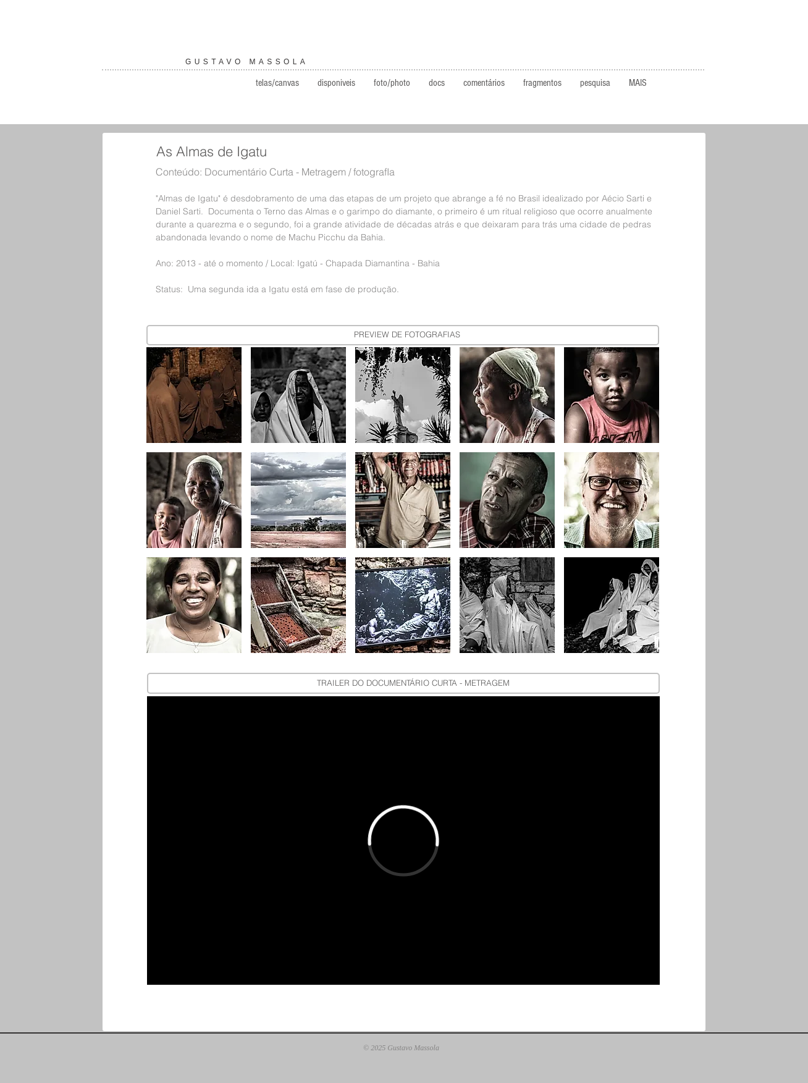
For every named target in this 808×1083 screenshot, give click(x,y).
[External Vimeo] (403, 840)
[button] (194, 395)
